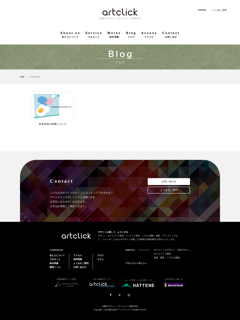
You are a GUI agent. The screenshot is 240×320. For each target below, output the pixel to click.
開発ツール (55, 267)
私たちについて (57, 255)
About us (70, 34)
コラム (100, 259)
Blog (131, 34)
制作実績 (54, 263)
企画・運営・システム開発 (167, 257)
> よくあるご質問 (219, 10)
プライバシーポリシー (136, 263)
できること (55, 259)
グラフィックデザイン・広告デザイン (172, 250)
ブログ (100, 255)
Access (149, 34)
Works (114, 34)
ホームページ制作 (162, 253)
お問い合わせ (168, 181)
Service (94, 34)
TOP (22, 77)
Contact (171, 34)
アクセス (77, 255)
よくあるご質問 (169, 190)
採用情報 (77, 259)
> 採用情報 (201, 10)
